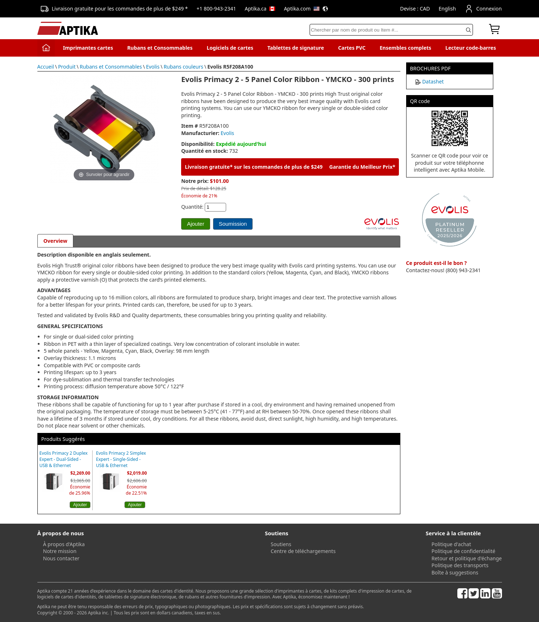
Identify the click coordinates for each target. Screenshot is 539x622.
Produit (66, 66)
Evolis (152, 66)
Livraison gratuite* (209, 166)
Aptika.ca (260, 8)
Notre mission (60, 551)
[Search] (391, 30)
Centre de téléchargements (303, 551)
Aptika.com (306, 8)
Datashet (433, 81)
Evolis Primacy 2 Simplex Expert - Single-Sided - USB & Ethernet (121, 459)
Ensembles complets (405, 47)
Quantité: (192, 206)
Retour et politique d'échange (467, 558)
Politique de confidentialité (463, 551)
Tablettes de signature (296, 47)
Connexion (483, 8)
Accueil (45, 66)
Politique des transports (460, 565)
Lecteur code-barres (470, 47)
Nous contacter (61, 558)
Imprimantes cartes (88, 47)
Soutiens (281, 544)
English (447, 8)
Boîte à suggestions (455, 572)
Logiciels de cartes (230, 47)
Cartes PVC (352, 47)
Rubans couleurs (183, 66)
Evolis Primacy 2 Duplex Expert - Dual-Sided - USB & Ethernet (64, 459)
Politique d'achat (451, 544)
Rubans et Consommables (159, 47)
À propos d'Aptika (64, 544)
